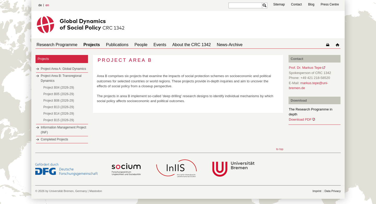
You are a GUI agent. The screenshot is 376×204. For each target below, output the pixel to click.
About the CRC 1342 (180, 44)
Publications (112, 44)
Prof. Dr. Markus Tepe (305, 68)
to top (279, 149)
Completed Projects (54, 139)
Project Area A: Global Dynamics (63, 69)
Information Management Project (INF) (63, 130)
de (40, 5)
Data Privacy (333, 191)
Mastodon (95, 191)
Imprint (317, 191)
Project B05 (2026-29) (58, 94)
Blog (311, 4)
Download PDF (300, 119)
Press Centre (330, 4)
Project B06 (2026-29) (58, 100)
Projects (88, 44)
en (47, 5)
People (133, 44)
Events (150, 44)
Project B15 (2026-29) (58, 120)
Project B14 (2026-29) (58, 113)
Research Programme (56, 44)
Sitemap (279, 4)
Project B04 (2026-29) (58, 87)
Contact (296, 4)
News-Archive (216, 44)
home (338, 44)
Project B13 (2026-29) (58, 107)
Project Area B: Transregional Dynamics (61, 78)
